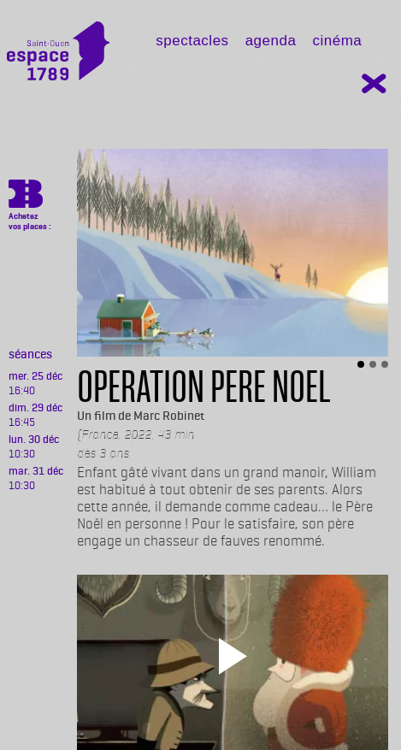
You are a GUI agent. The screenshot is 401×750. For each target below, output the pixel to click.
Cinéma (337, 40)
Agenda (271, 40)
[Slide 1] (360, 364)
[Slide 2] (372, 364)
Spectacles (192, 40)
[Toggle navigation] (136, 57)
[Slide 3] (384, 364)
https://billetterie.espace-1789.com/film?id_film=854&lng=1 (26, 197)
